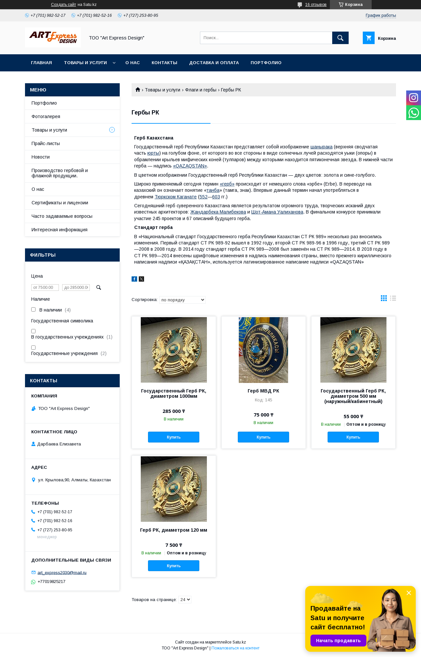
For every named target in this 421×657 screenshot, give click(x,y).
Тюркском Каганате (176, 196)
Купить (174, 437)
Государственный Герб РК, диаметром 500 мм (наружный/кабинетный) (353, 396)
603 (216, 196)
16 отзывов (316, 4)
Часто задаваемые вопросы (62, 216)
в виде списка (393, 299)
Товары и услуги (85, 62)
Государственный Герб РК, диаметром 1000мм (173, 393)
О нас (132, 62)
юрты (153, 153)
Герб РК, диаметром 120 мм (173, 530)
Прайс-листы (46, 143)
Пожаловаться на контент (235, 648)
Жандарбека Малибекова (218, 212)
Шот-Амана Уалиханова (277, 212)
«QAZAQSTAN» (190, 165)
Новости (41, 157)
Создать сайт (63, 4)
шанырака (321, 146)
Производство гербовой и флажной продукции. (60, 173)
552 (204, 196)
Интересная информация (59, 229)
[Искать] (340, 38)
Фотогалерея (46, 116)
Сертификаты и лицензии (60, 202)
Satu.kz (239, 642)
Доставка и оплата (214, 62)
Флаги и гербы (200, 89)
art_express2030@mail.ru (62, 572)
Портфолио (266, 62)
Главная (41, 62)
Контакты (164, 62)
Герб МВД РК (263, 390)
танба (213, 190)
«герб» (227, 184)
